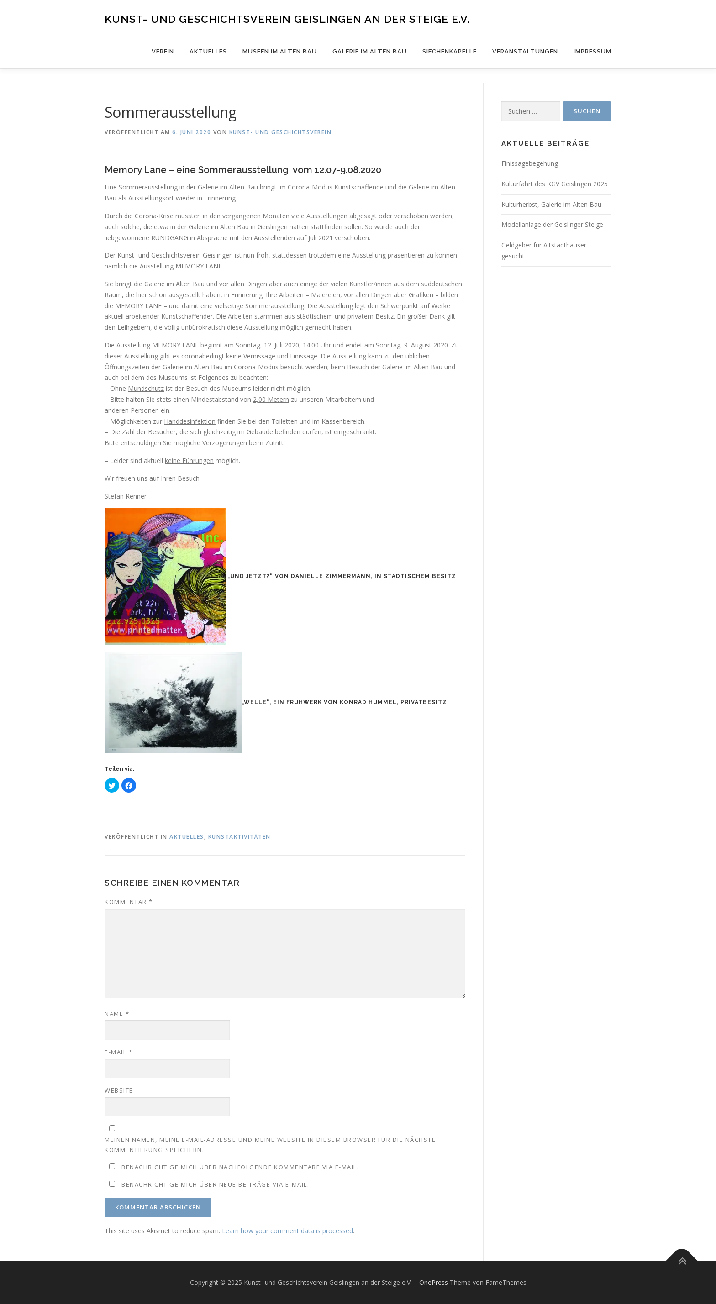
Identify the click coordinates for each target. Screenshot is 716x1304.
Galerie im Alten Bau (369, 51)
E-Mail (118, 1052)
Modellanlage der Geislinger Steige (552, 224)
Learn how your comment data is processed (287, 1230)
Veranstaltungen (525, 51)
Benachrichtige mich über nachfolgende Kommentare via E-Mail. (240, 1167)
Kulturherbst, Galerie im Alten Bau (551, 204)
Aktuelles (208, 51)
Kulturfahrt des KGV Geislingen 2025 (554, 183)
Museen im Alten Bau (279, 51)
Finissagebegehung (529, 163)
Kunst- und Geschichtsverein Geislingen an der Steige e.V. (287, 18)
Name (117, 1014)
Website (119, 1090)
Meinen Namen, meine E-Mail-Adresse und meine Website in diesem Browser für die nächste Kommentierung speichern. (270, 1145)
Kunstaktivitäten (239, 837)
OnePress (433, 1282)
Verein (163, 51)
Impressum (592, 51)
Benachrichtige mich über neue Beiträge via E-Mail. (215, 1184)
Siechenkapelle (449, 51)
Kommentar (129, 902)
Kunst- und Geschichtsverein (280, 132)
